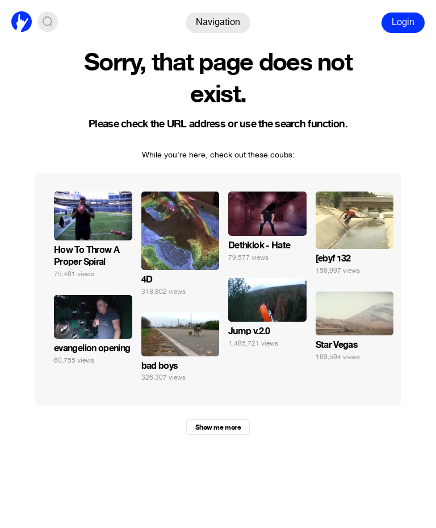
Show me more (218, 427)
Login (403, 22)
